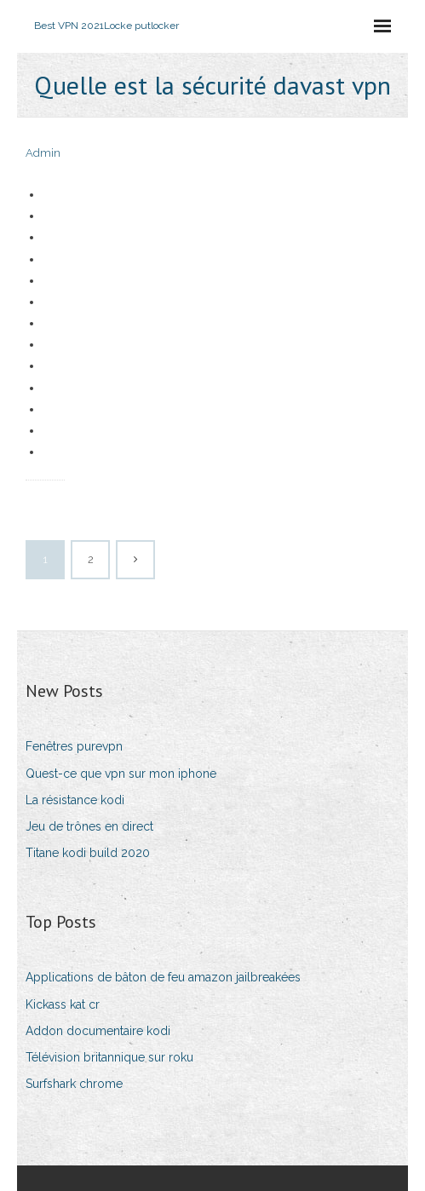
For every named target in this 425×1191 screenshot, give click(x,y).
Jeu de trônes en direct (89, 826)
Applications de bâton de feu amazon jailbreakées (163, 977)
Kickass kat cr (63, 1004)
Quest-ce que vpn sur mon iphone (121, 773)
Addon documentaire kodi (98, 1031)
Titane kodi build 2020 (88, 853)
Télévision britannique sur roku (109, 1057)
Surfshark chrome (74, 1083)
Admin (43, 153)
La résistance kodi (75, 800)
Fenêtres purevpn (74, 746)
